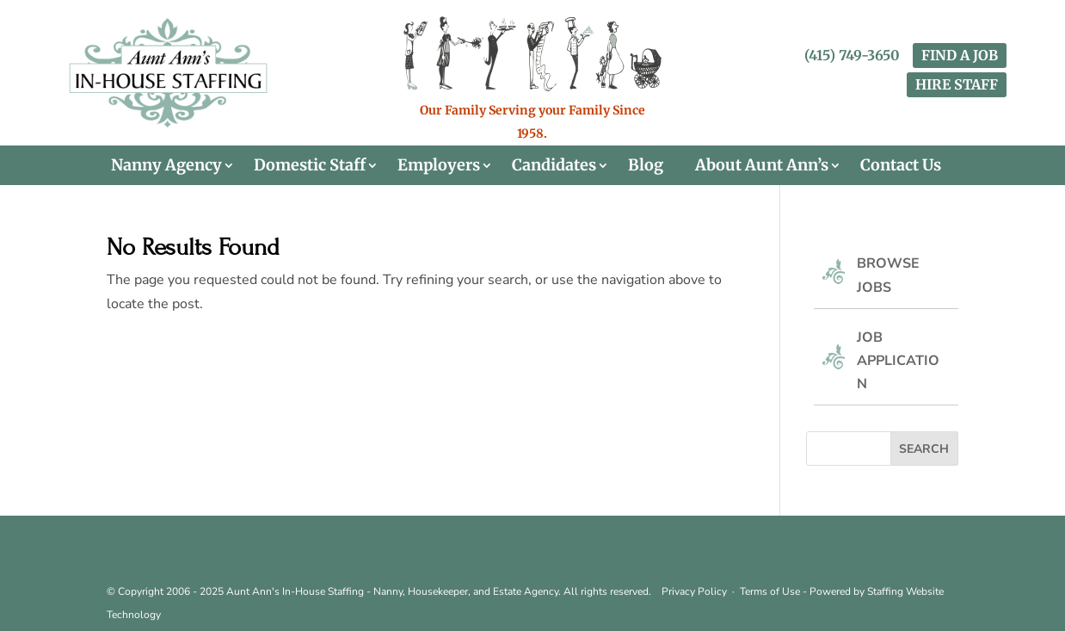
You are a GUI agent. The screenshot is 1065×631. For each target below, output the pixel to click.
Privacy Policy (694, 591)
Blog (645, 165)
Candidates (554, 165)
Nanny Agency (166, 165)
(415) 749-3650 (852, 55)
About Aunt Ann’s (761, 165)
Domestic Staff (310, 165)
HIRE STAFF (956, 84)
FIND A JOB (959, 55)
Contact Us (900, 165)
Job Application (898, 360)
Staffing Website (905, 591)
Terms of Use (770, 591)
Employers (438, 165)
